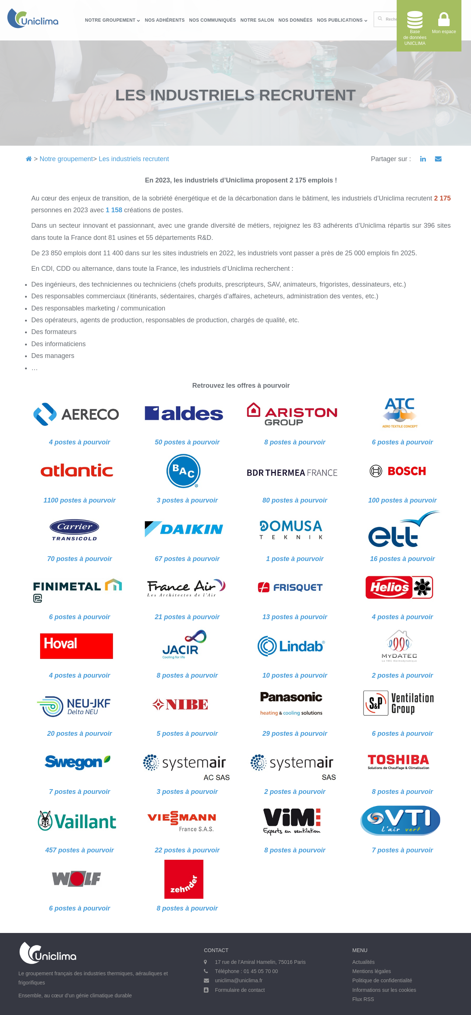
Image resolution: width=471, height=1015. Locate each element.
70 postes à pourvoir (79, 558)
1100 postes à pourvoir (79, 500)
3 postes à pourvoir (187, 500)
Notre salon (257, 20)
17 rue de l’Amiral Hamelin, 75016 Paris (260, 962)
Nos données (296, 20)
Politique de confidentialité (382, 980)
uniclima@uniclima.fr (238, 980)
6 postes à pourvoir (79, 617)
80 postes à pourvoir (294, 500)
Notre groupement (113, 20)
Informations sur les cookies (384, 990)
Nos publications (342, 20)
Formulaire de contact (240, 990)
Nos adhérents (165, 20)
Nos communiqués (212, 20)
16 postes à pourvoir (402, 558)
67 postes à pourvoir (187, 558)
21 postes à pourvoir (187, 617)
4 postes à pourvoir (402, 617)
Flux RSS (363, 999)
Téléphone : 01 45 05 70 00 (246, 971)
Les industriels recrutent (134, 159)
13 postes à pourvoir (294, 617)
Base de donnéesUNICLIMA (414, 28)
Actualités (363, 962)
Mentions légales (371, 971)
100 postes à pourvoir (402, 500)
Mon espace (444, 25)
